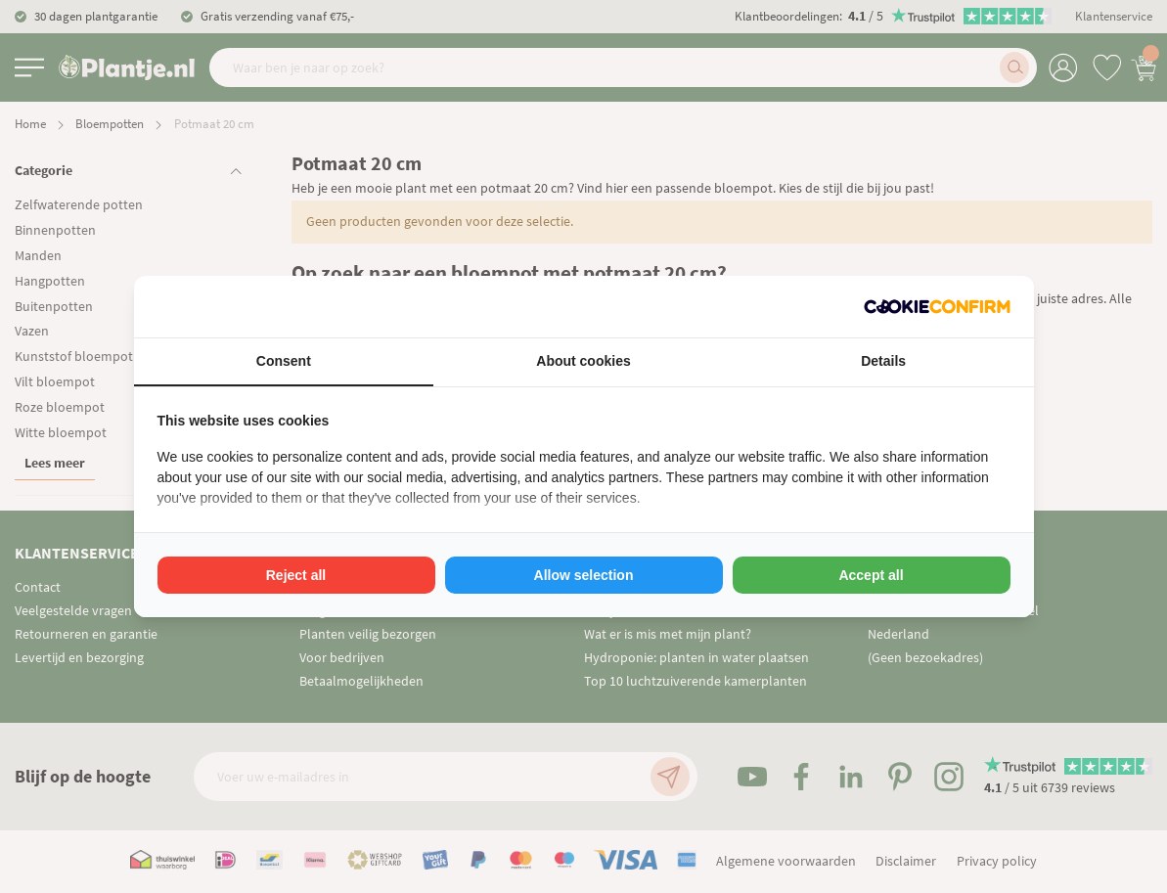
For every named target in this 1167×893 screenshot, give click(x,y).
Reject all (296, 575)
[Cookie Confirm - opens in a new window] (937, 306)
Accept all (870, 575)
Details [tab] (883, 361)
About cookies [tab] (583, 361)
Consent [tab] (283, 361)
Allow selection (584, 575)
